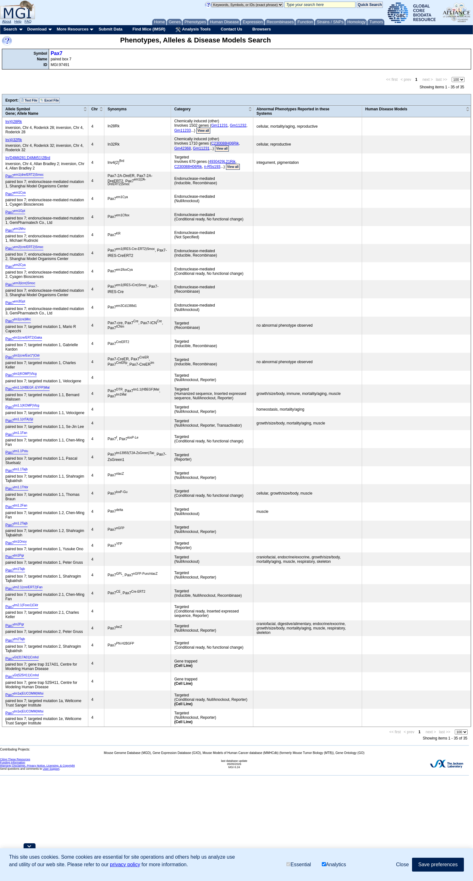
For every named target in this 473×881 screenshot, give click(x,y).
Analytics (334, 864)
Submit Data (111, 29)
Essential (298, 864)
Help (17, 21)
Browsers (261, 29)
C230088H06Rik (225, 143)
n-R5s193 (212, 166)
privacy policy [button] (125, 864)
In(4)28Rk (13, 121)
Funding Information (12, 762)
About (6, 21)
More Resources (72, 29)
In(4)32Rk (13, 140)
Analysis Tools (193, 29)
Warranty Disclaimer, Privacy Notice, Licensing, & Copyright (37, 765)
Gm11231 (219, 125)
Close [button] (402, 864)
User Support (51, 768)
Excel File (49, 100)
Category (182, 109)
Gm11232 (238, 125)
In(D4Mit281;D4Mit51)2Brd (27, 158)
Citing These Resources (15, 759)
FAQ (28, 21)
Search (10, 29)
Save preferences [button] (438, 864)
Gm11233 (182, 130)
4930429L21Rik (222, 161)
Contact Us (231, 29)
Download (37, 29)
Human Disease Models (386, 109)
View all (203, 130)
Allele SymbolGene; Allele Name (21, 111)
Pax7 (56, 53)
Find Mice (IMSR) (148, 29)
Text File (29, 100)
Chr (94, 109)
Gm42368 (182, 148)
